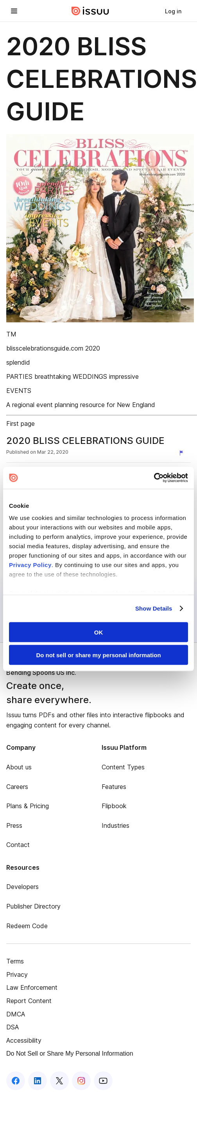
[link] (173, 11)
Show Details (153, 608)
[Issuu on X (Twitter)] (59, 1080)
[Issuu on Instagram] (81, 1080)
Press (14, 825)
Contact (18, 845)
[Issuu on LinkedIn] (37, 1080)
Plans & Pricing (27, 806)
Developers (22, 887)
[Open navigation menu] (14, 11)
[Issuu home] (90, 11)
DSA (12, 1027)
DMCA (15, 1014)
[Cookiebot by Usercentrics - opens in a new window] (154, 478)
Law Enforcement (31, 987)
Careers (17, 787)
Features (114, 787)
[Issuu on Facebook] (15, 1080)
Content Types (123, 767)
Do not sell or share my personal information (98, 655)
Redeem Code (27, 926)
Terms (15, 961)
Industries (115, 825)
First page (20, 423)
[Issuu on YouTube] (103, 1080)
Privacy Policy (30, 565)
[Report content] (183, 453)
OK (98, 632)
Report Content (29, 1001)
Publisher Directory (33, 906)
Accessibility (23, 1040)
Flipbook (114, 806)
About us (19, 767)
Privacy (17, 974)
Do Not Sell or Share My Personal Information (69, 1053)
